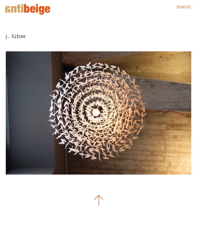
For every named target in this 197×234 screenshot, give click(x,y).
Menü (184, 6)
